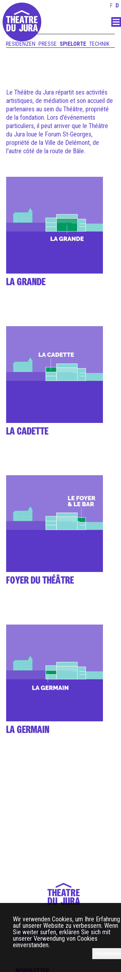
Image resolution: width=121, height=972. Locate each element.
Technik (99, 43)
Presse (47, 43)
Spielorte (73, 43)
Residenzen (20, 43)
